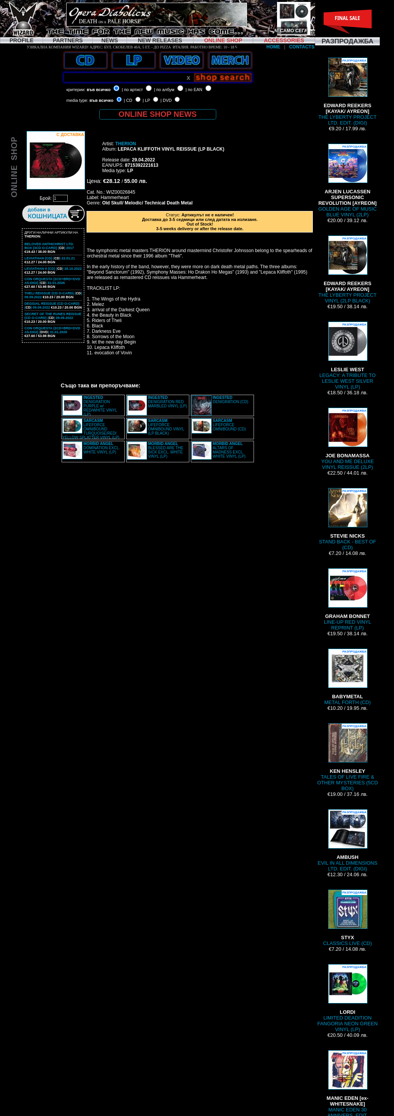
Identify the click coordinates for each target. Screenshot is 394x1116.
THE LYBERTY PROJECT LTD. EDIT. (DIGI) (348, 92)
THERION (125, 143)
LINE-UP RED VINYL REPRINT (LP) (347, 599)
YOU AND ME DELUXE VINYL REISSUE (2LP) (347, 439)
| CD (128, 100)
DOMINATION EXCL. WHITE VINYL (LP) (101, 448)
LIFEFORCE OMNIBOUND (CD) (229, 424)
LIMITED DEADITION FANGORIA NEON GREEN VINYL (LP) (347, 998)
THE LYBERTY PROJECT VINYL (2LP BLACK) (348, 270)
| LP (146, 100)
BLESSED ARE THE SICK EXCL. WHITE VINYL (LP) (166, 450)
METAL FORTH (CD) (347, 677)
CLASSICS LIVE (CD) (347, 918)
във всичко (98, 89)
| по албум (164, 89)
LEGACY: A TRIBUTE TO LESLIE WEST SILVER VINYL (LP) (347, 356)
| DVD (166, 100)
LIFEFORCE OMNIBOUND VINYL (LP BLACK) (166, 426)
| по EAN (193, 89)
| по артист (132, 89)
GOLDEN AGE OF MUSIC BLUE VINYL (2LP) (347, 181)
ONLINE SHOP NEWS (158, 114)
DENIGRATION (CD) (231, 399)
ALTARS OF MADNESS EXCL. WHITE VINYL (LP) (229, 450)
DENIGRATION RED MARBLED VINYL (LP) (167, 401)
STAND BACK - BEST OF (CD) (347, 519)
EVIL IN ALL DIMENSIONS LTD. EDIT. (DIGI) (347, 840)
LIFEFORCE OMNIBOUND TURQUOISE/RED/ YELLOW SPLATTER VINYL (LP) (90, 429)
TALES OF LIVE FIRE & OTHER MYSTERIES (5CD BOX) (347, 757)
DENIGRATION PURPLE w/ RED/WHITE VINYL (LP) (100, 406)
